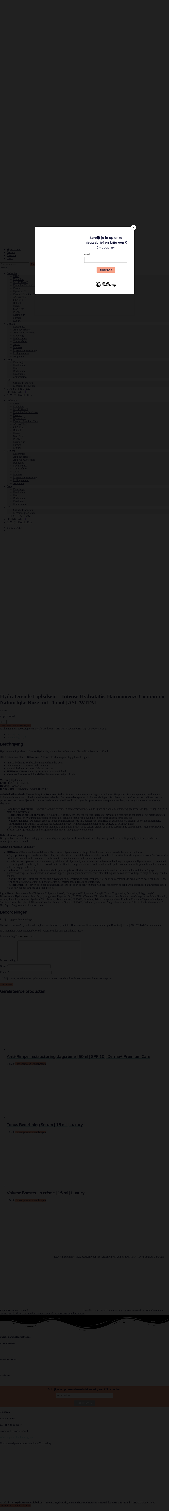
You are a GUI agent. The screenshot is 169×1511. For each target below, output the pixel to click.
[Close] (133, 227)
